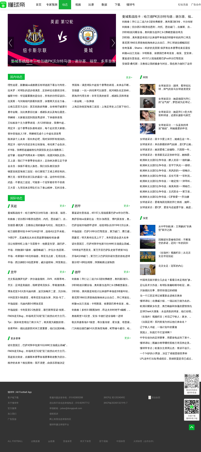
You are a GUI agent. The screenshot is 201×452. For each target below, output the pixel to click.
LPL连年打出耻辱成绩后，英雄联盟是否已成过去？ (166, 358)
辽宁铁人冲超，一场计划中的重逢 (158, 327)
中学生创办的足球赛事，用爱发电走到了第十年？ (166, 337)
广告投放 (12, 419)
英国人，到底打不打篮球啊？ (156, 332)
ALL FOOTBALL (15, 441)
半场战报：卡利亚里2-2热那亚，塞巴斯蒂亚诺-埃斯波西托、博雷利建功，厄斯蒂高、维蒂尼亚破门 (62, 309)
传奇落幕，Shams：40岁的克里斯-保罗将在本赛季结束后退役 (156, 47)
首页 (38, 4)
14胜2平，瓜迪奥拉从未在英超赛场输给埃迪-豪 (34, 237)
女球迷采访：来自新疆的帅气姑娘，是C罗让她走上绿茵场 (166, 144)
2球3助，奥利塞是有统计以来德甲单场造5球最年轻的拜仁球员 (156, 37)
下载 (117, 4)
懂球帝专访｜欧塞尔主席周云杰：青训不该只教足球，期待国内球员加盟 (166, 348)
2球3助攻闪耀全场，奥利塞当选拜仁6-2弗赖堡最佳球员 (152, 32)
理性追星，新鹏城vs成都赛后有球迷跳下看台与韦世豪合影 (40, 85)
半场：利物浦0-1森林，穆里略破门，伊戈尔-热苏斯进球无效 (41, 249)
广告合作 (196, 4)
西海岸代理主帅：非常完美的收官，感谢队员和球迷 (100, 95)
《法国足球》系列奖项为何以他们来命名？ (163, 321)
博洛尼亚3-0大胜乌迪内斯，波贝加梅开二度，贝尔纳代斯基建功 (43, 291)
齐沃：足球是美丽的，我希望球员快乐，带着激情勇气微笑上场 (42, 285)
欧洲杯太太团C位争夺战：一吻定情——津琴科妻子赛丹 (166, 181)
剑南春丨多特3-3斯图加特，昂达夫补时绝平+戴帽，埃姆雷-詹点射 (108, 309)
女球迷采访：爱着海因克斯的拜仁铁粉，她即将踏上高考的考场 (166, 202)
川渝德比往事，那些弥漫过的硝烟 (158, 290)
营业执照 (154, 397)
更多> (129, 77)
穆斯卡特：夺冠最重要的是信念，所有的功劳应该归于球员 (40, 95)
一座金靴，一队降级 (83, 101)
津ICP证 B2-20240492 (114, 397)
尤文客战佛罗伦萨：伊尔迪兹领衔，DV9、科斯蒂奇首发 (38, 279)
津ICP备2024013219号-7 (115, 403)
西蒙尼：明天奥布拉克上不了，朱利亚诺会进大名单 (100, 237)
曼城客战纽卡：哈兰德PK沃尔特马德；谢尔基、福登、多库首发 (157, 16)
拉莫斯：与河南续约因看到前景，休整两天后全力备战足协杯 (41, 101)
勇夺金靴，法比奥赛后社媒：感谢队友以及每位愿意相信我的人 (42, 112)
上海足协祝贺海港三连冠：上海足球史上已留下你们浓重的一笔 (106, 106)
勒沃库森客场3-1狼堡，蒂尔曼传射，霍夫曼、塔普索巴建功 (104, 322)
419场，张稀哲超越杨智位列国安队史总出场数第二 (36, 149)
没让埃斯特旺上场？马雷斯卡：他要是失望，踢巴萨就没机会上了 (43, 243)
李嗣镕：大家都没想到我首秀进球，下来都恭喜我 (35, 117)
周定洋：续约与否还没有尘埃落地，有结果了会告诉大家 (39, 144)
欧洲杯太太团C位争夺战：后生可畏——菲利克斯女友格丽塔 (166, 175)
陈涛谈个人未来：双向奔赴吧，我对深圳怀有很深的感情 (39, 139)
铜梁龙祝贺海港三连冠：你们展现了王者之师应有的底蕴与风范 (42, 171)
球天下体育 (85, 441)
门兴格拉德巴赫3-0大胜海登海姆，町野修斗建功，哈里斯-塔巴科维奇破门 (112, 328)
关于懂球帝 (13, 403)
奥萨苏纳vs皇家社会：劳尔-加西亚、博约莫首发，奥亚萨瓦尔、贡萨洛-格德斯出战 (117, 219)
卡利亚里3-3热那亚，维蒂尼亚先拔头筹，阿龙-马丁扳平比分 (41, 297)
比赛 (91, 4)
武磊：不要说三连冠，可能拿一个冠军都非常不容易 (36, 182)
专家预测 (51, 4)
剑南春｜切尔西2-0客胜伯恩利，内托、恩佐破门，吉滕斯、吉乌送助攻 (157, 26)
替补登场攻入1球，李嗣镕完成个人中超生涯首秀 (34, 133)
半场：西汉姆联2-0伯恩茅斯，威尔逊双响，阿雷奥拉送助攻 (40, 262)
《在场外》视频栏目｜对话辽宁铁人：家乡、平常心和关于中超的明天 (166, 316)
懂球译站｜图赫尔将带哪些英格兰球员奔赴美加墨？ (166, 342)
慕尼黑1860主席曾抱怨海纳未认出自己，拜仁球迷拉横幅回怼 (156, 42)
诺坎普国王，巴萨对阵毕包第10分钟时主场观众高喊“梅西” (104, 243)
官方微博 (12, 408)
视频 (78, 4)
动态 (65, 4)
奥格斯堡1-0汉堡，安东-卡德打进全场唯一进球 (97, 316)
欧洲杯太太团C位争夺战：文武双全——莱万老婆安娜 (166, 191)
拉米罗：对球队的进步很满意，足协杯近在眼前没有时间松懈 (41, 90)
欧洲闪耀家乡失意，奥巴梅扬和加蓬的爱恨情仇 (166, 306)
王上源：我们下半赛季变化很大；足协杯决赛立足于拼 (37, 160)
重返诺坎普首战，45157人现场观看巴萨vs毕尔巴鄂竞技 (153, 58)
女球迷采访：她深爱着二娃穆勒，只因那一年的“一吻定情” (166, 149)
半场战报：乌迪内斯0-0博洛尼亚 (25, 303)
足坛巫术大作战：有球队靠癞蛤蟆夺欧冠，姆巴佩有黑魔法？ (166, 285)
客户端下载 (13, 397)
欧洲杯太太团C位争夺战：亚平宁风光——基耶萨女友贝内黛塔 (166, 165)
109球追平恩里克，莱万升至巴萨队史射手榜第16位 (100, 249)
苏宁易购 (103, 441)
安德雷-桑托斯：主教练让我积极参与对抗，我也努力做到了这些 (157, 63)
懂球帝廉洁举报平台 (59, 424)
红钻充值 (183, 4)
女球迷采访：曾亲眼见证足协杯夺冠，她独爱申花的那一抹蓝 (166, 154)
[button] (14, 61)
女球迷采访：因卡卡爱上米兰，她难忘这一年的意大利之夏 (166, 139)
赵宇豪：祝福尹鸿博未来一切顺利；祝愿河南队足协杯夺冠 (40, 155)
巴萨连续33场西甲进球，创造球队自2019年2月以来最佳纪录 (105, 225)
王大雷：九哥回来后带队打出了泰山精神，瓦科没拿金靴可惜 (41, 187)
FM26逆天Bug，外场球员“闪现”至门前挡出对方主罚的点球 (40, 316)
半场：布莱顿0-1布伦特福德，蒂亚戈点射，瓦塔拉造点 (38, 256)
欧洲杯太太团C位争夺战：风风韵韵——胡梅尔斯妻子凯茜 (166, 170)
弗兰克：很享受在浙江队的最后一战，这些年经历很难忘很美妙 (42, 176)
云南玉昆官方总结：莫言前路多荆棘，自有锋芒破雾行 (37, 106)
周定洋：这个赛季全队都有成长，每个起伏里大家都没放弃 (40, 128)
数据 (104, 4)
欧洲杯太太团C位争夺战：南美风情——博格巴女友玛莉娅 (166, 186)
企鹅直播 (35, 441)
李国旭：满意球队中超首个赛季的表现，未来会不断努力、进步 (106, 85)
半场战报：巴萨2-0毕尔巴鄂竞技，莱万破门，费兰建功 (102, 231)
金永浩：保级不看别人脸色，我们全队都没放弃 (34, 166)
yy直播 (51, 441)
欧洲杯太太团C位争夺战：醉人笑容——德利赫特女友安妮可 (166, 160)
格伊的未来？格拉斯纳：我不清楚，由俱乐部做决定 (36, 362)
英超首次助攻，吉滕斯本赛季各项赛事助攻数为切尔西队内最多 (42, 356)
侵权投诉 (53, 413)
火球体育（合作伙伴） (144, 441)
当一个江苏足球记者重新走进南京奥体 (161, 295)
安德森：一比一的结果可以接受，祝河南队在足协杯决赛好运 (105, 90)
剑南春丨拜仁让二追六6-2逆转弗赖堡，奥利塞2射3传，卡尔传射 (157, 21)
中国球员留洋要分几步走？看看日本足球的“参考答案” (166, 279)
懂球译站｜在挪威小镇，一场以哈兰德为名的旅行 (166, 300)
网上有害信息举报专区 (60, 419)
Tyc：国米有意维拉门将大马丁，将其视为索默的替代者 (38, 322)
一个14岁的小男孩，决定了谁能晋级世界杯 (163, 353)
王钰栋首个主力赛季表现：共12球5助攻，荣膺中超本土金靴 (41, 122)
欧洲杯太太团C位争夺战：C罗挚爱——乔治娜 (164, 196)
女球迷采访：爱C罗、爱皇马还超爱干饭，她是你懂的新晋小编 (166, 207)
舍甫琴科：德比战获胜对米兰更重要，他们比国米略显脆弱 (40, 328)
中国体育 (120, 441)
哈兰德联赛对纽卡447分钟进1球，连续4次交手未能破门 (38, 231)
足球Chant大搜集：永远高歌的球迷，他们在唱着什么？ (166, 311)
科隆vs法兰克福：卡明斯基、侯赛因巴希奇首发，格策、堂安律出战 (157, 53)
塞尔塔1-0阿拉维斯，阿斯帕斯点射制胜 (93, 262)
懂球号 (130, 4)
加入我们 (12, 413)
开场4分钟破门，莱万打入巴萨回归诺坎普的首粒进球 (101, 256)
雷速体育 (67, 441)
